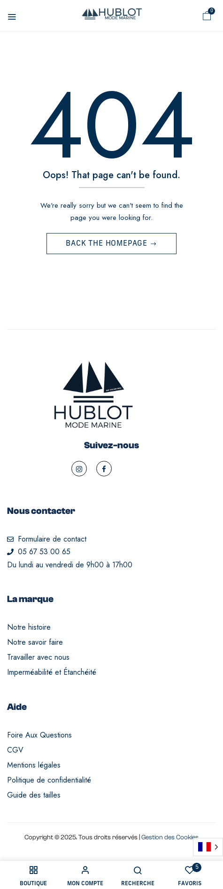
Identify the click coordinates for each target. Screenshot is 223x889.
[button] (207, 16)
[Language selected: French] (208, 847)
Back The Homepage (107, 244)
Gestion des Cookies (170, 837)
